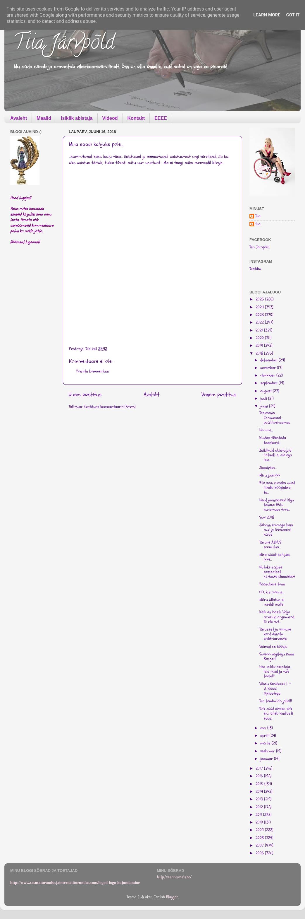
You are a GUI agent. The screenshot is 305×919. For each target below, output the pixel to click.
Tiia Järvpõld (64, 44)
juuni (264, 406)
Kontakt (136, 118)
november (268, 367)
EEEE (160, 118)
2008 (260, 838)
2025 (260, 299)
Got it (292, 15)
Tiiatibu (255, 268)
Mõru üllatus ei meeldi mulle (271, 602)
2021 (260, 330)
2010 (260, 822)
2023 (260, 314)
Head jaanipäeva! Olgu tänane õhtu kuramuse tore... (276, 505)
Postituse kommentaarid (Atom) (110, 406)
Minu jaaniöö (269, 475)
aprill (265, 735)
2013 (260, 799)
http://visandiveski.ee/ (174, 877)
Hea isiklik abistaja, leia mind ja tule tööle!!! (275, 671)
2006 (260, 853)
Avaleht (18, 118)
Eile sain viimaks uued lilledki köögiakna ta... (277, 487)
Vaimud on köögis (273, 646)
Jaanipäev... (268, 467)
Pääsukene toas (272, 584)
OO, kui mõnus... (271, 592)
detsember (269, 360)
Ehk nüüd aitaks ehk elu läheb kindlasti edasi (276, 713)
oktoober (268, 375)
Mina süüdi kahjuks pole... (274, 557)
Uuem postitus (85, 394)
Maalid (44, 118)
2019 (260, 345)
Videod (110, 118)
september (269, 383)
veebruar (268, 751)
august (266, 391)
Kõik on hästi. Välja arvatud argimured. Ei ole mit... (277, 616)
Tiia (258, 216)
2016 (260, 776)
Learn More (266, 15)
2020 (260, 338)
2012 (260, 807)
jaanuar (267, 758)
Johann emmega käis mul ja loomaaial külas (276, 529)
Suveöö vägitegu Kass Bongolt (276, 657)
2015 (260, 784)
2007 (260, 845)
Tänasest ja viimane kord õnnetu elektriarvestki (275, 634)
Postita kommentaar (93, 371)
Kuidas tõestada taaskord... (272, 440)
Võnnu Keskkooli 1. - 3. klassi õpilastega (275, 688)
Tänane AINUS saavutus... (270, 545)
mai (263, 728)
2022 (260, 322)
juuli (264, 398)
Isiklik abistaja (77, 118)
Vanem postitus (218, 394)
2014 (260, 791)
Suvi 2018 (266, 517)
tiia (258, 224)
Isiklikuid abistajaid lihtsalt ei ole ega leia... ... (275, 455)
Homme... (266, 430)
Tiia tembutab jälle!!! (275, 701)
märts (266, 743)
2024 (260, 307)
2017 (260, 768)
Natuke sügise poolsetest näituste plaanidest (277, 572)
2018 (260, 353)
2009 (260, 830)
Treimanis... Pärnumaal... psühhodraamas (274, 417)
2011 (259, 814)
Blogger (172, 897)
